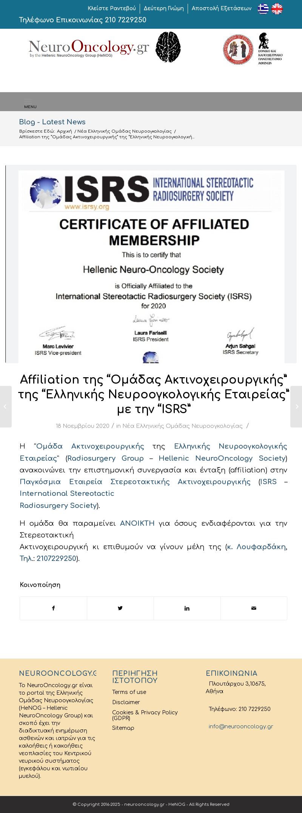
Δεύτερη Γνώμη (164, 8)
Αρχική (64, 131)
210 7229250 (125, 20)
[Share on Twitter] (120, 608)
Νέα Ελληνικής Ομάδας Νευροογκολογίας (124, 131)
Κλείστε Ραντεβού (112, 8)
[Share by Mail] (254, 608)
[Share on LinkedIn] (187, 608)
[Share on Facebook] (53, 608)
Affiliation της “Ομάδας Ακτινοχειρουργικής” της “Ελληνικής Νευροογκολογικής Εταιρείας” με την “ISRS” (153, 395)
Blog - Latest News (52, 122)
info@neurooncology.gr (239, 726)
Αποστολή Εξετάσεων (221, 8)
